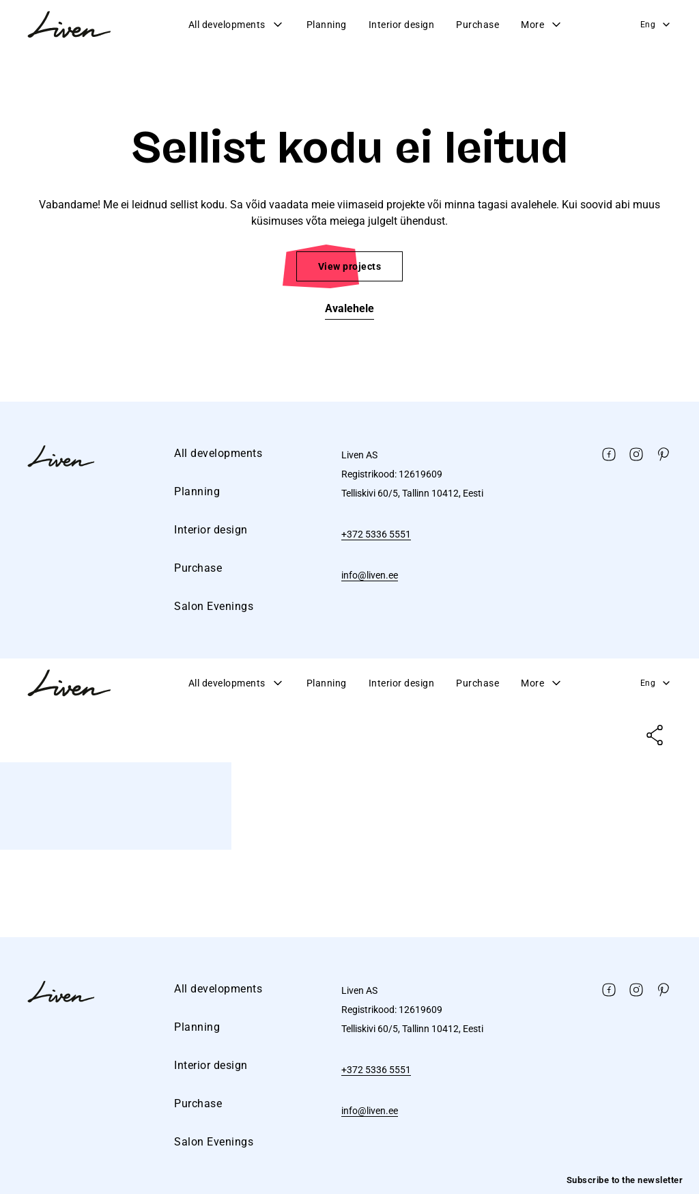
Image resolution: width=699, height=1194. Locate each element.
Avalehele (349, 308)
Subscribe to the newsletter (625, 1180)
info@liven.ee (369, 575)
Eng (656, 24)
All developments (236, 24)
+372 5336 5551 (376, 534)
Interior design (402, 24)
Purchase (477, 24)
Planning (326, 24)
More (542, 24)
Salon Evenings (213, 606)
